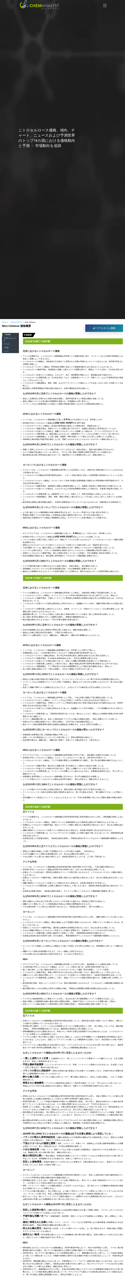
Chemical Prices (16, 322)
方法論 (6, 348)
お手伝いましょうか (10, 339)
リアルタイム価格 (104, 328)
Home (4, 322)
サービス (7, 344)
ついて (6, 351)
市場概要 (8, 334)
